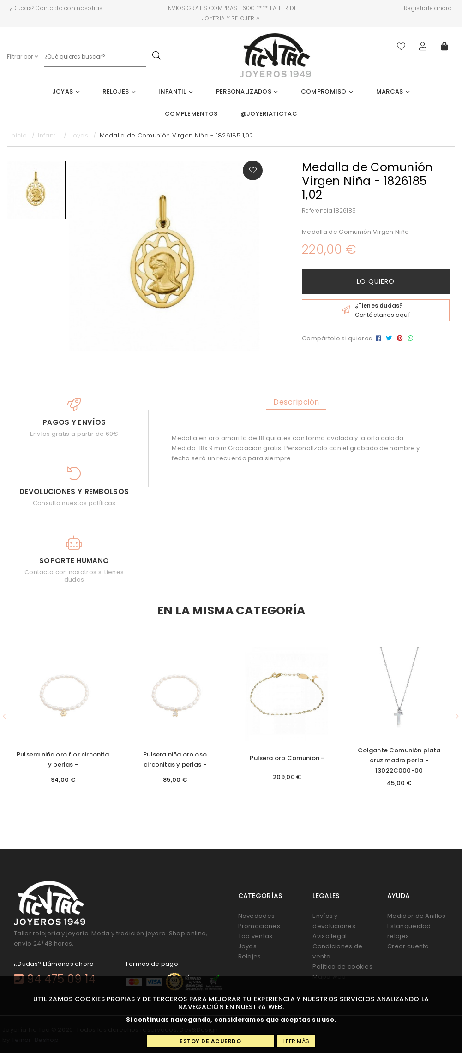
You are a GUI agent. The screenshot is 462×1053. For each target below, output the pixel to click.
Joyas (66, 91)
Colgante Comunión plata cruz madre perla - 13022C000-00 (399, 760)
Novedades (256, 915)
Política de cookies (342, 966)
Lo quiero (376, 281)
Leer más (296, 1041)
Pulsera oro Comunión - (287, 758)
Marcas (393, 91)
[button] (4, 716)
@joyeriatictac (268, 113)
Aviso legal (329, 936)
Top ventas (255, 936)
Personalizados (247, 91)
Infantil (175, 91)
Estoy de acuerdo (210, 1041)
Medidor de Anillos (416, 915)
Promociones (259, 926)
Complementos (191, 113)
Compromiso (327, 91)
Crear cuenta (408, 946)
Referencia (317, 210)
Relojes (119, 91)
